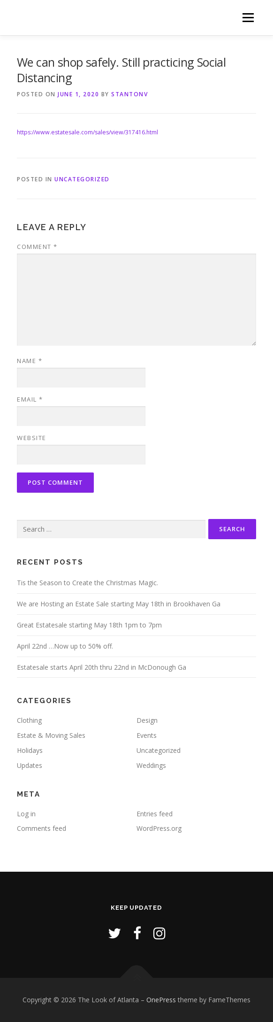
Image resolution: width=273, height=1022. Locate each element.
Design (147, 720)
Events (146, 735)
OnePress (161, 999)
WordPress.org (159, 828)
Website (31, 438)
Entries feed (154, 813)
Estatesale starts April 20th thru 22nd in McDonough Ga (101, 667)
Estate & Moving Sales (51, 735)
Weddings (151, 765)
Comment (37, 246)
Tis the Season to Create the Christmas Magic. (87, 582)
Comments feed (41, 828)
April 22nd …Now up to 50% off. (65, 646)
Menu (247, 18)
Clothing (29, 720)
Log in (26, 813)
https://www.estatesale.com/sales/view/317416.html (87, 132)
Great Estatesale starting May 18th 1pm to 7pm (89, 624)
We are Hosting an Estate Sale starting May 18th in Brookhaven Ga (118, 603)
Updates (29, 765)
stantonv (129, 94)
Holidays (30, 750)
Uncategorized (82, 179)
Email (30, 399)
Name (29, 360)
